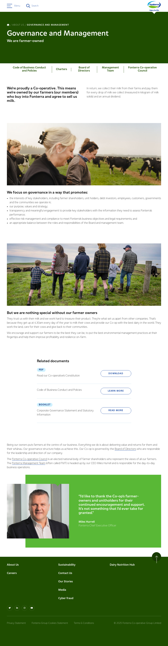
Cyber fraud (65, 598)
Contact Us (65, 573)
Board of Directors (125, 449)
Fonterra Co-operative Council (29, 459)
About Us (13, 564)
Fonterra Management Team (28, 463)
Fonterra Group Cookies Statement (50, 623)
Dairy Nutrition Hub (122, 564)
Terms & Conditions (84, 623)
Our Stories (65, 581)
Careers (12, 573)
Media (62, 590)
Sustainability (66, 564)
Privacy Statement (16, 623)
